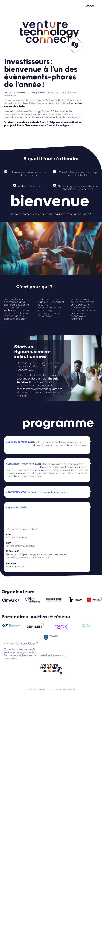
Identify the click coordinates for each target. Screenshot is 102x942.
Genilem (22, 382)
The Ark (52, 378)
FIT (31, 382)
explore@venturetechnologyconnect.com (21, 651)
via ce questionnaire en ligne (19, 448)
